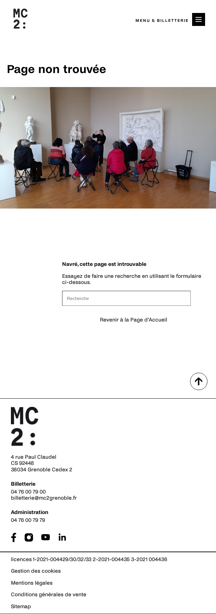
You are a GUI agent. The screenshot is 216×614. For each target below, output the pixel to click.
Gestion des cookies (36, 571)
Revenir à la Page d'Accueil (133, 320)
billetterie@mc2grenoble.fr (44, 498)
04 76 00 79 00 (28, 492)
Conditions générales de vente (48, 594)
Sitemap (21, 606)
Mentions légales (32, 583)
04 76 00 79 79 (28, 520)
